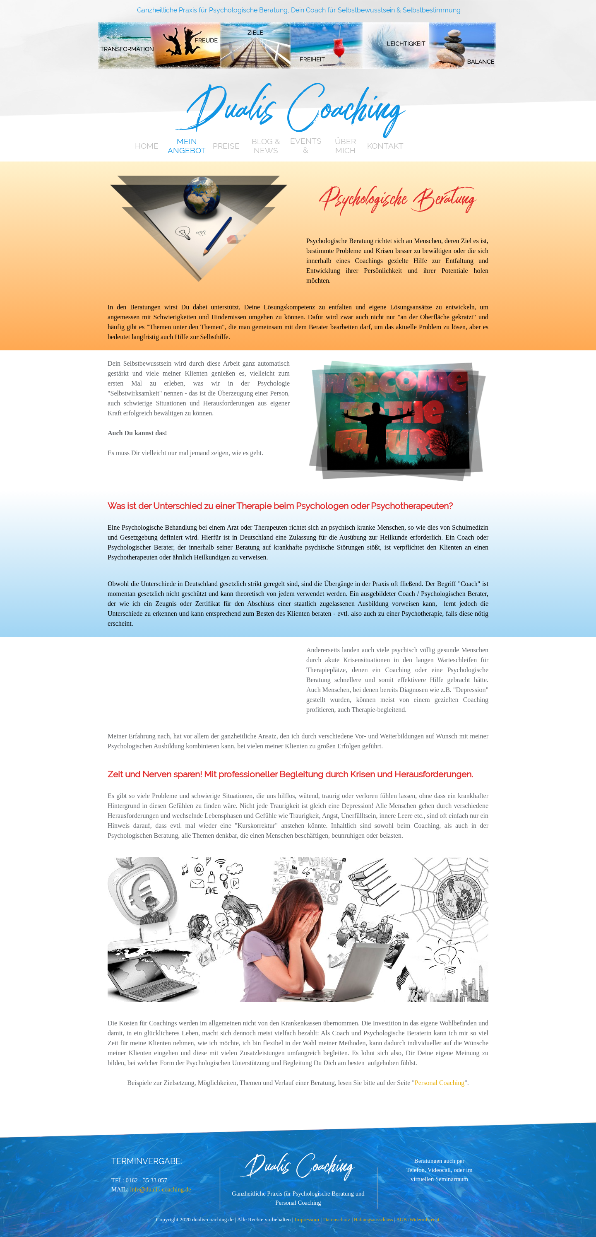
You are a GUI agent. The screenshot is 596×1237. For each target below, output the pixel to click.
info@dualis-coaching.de (160, 1189)
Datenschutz (337, 1219)
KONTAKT (385, 145)
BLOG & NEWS (266, 146)
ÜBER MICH (345, 146)
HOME (147, 145)
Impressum (308, 1219)
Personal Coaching (439, 1082)
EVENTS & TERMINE (305, 150)
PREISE (226, 145)
